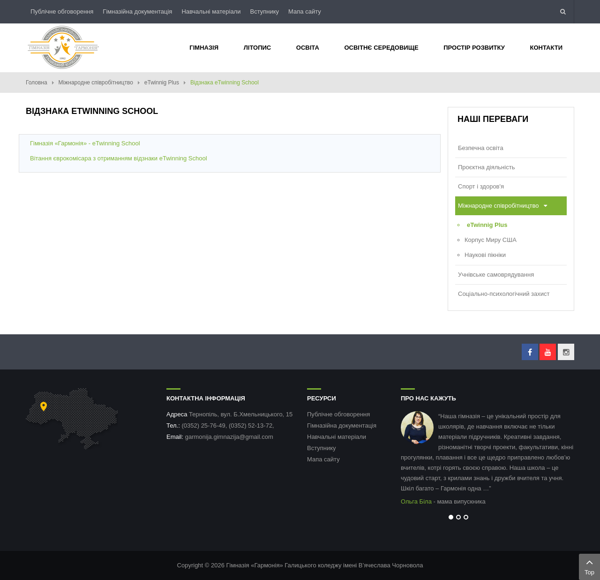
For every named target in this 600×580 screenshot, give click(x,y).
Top (589, 566)
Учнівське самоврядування (496, 274)
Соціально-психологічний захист (503, 293)
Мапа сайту (304, 11)
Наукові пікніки (485, 254)
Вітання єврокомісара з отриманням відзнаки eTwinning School (118, 158)
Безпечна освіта (480, 147)
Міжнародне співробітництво (96, 82)
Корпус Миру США (491, 239)
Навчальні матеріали (210, 11)
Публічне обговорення (61, 11)
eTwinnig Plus (161, 82)
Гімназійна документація (137, 11)
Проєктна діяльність (486, 167)
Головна (36, 82)
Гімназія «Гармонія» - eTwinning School (85, 143)
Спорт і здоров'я (481, 186)
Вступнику (264, 11)
